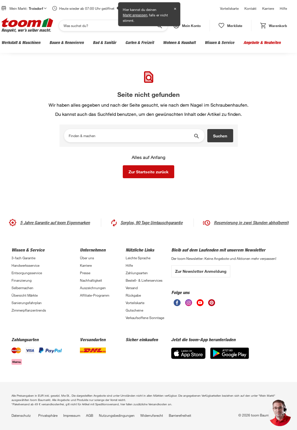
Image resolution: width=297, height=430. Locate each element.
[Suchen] (110, 25)
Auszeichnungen (93, 287)
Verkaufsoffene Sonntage (145, 317)
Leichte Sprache (138, 258)
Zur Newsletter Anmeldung (201, 271)
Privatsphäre (48, 415)
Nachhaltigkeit (91, 280)
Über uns (87, 258)
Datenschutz (21, 415)
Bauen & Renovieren (66, 42)
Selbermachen (22, 287)
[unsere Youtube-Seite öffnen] (200, 304)
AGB (89, 415)
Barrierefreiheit (180, 415)
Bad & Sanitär (104, 42)
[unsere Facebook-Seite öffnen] (177, 304)
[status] (230, 25)
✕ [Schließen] (175, 9)
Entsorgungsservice (27, 272)
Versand (132, 287)
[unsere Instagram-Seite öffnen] (188, 304)
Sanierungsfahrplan (27, 302)
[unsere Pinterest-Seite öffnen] (211, 304)
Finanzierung (22, 280)
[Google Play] (229, 357)
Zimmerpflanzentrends (29, 310)
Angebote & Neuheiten (262, 42)
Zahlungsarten (137, 272)
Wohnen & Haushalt (179, 42)
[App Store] (188, 357)
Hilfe (283, 8)
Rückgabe (133, 295)
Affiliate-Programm (94, 295)
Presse (85, 272)
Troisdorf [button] (38, 8)
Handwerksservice (25, 265)
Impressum (71, 415)
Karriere (268, 8)
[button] (187, 25)
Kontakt (250, 8)
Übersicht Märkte (25, 295)
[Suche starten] (196, 136)
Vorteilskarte (229, 8)
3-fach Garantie (23, 258)
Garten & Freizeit (139, 42)
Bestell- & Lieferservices (144, 280)
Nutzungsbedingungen (117, 415)
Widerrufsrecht (151, 415)
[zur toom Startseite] (27, 25)
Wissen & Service (219, 42)
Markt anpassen (135, 15)
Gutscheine (134, 310)
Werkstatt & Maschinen (20, 42)
